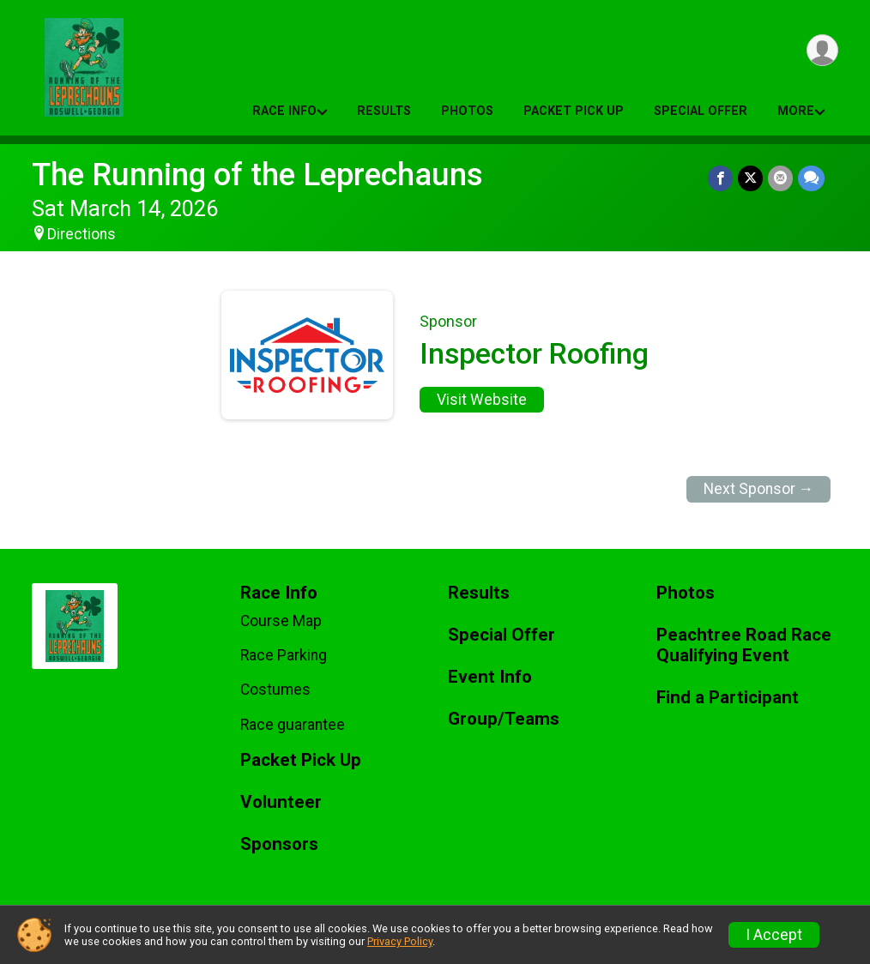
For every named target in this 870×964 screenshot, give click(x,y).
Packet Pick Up (573, 111)
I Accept (774, 934)
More (795, 111)
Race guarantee (292, 724)
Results (384, 111)
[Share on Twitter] (750, 178)
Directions (81, 234)
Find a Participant (727, 698)
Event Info (490, 677)
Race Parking (283, 655)
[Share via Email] (780, 178)
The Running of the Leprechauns (257, 174)
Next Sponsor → (759, 488)
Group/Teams (503, 719)
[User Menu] (822, 50)
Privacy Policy (399, 941)
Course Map (281, 621)
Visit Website (482, 399)
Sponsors (279, 844)
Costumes (275, 689)
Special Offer (700, 111)
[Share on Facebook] (720, 178)
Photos (467, 111)
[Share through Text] (811, 178)
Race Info (284, 111)
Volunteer (281, 802)
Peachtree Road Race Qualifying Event (743, 645)
